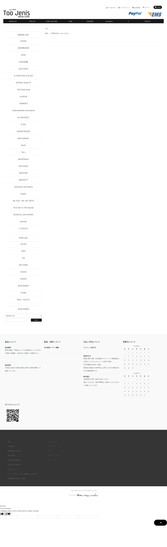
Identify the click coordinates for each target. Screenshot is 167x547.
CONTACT (148, 21)
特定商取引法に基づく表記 (16, 478)
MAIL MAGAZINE (14, 460)
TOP (46, 28)
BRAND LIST (13, 21)
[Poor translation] (7, 513)
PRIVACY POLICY (54, 455)
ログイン (147, 7)
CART (50, 451)
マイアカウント (125, 7)
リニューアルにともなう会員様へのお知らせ (22, 474)
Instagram (109, 21)
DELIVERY (11, 455)
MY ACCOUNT (53, 442)
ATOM (54, 460)
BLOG (70, 21)
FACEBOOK (90, 21)
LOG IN (50, 446)
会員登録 (137, 7)
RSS (49, 460)
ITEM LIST (32, 21)
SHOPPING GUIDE (14, 451)
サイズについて (13, 469)
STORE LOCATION (51, 21)
